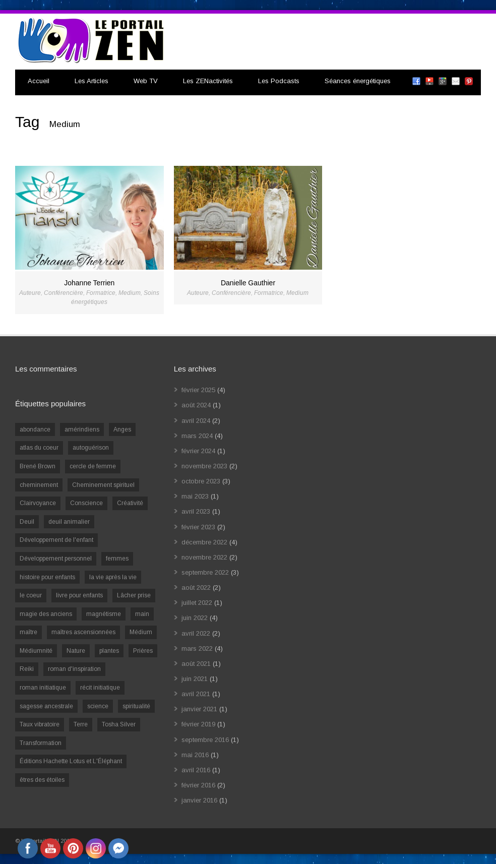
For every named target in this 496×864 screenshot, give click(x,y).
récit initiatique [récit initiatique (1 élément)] (100, 687)
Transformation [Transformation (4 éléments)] (40, 743)
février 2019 (198, 724)
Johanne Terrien (89, 283)
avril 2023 (195, 511)
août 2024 (196, 405)
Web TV (146, 81)
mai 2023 (195, 496)
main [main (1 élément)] (142, 614)
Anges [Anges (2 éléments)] (122, 429)
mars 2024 (197, 436)
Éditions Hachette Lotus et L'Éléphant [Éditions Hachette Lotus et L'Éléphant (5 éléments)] (71, 761)
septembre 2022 (205, 572)
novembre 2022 (204, 557)
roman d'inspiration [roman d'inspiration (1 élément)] (74, 668)
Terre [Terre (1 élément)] (81, 724)
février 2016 (198, 785)
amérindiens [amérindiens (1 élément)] (82, 429)
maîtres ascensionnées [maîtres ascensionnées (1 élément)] (83, 632)
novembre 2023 (204, 466)
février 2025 (198, 390)
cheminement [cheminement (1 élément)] (39, 484)
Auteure (30, 292)
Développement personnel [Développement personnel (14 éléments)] (56, 558)
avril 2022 (195, 633)
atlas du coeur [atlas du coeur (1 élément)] (39, 447)
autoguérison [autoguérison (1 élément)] (91, 447)
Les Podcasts (278, 81)
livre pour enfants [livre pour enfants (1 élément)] (79, 595)
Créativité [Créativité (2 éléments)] (130, 503)
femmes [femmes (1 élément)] (117, 558)
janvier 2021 (199, 709)
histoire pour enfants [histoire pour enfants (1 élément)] (47, 577)
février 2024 (198, 451)
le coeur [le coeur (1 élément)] (31, 595)
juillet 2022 (196, 602)
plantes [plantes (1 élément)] (109, 650)
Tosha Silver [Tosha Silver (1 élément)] (119, 724)
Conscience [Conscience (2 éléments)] (86, 503)
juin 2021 (194, 679)
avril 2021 (195, 694)
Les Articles (91, 81)
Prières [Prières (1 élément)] (143, 650)
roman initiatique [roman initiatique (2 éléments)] (43, 687)
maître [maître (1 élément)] (28, 632)
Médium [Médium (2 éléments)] (141, 632)
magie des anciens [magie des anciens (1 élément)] (46, 614)
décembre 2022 (204, 542)
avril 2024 (195, 420)
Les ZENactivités (208, 81)
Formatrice (100, 292)
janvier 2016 (199, 800)
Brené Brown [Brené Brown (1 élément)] (37, 466)
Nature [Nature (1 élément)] (76, 650)
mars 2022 (197, 648)
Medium (129, 292)
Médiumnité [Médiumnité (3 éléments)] (36, 650)
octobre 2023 (200, 481)
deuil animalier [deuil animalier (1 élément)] (69, 521)
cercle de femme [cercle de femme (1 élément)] (93, 466)
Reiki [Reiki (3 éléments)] (27, 668)
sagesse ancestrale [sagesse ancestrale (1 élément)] (46, 706)
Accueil (38, 81)
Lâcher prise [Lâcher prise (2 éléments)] (134, 595)
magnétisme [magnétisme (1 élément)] (103, 614)
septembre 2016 (205, 740)
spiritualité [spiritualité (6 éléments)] (136, 706)
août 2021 (196, 663)
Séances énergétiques (358, 81)
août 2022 (196, 587)
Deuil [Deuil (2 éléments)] (27, 521)
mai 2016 (195, 755)
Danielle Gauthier (248, 283)
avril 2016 (195, 770)
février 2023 (198, 527)
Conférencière (63, 292)
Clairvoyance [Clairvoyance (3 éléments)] (38, 503)
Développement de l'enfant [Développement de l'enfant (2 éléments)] (56, 539)
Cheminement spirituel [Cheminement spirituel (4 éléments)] (103, 484)
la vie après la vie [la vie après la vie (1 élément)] (113, 577)
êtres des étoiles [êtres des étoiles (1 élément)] (42, 779)
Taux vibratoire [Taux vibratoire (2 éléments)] (39, 724)
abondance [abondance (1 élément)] (35, 429)
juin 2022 (194, 618)
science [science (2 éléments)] (97, 706)
